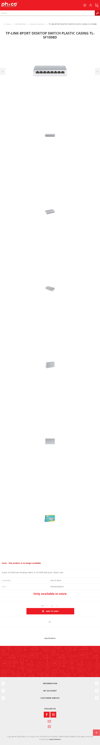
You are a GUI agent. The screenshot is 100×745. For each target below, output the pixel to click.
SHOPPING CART (96, 5)
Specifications (50, 638)
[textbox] (47, 13)
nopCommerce (55, 739)
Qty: (42, 605)
